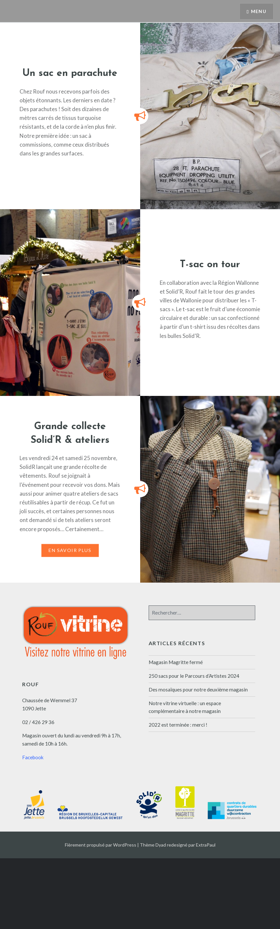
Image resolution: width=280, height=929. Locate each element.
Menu (258, 11)
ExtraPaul (205, 845)
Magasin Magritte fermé (176, 662)
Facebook (33, 757)
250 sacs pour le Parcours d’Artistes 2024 (194, 676)
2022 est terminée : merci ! (178, 725)
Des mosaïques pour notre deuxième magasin (198, 689)
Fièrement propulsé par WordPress (100, 845)
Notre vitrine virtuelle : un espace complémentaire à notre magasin (185, 707)
